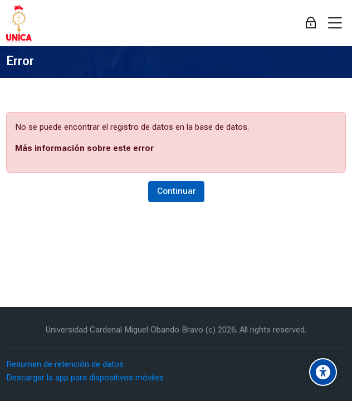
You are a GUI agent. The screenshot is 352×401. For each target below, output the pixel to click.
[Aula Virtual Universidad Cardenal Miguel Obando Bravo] (18, 23)
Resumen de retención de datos (65, 364)
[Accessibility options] (323, 372)
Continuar (176, 191)
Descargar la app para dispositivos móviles (85, 378)
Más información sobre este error (84, 148)
